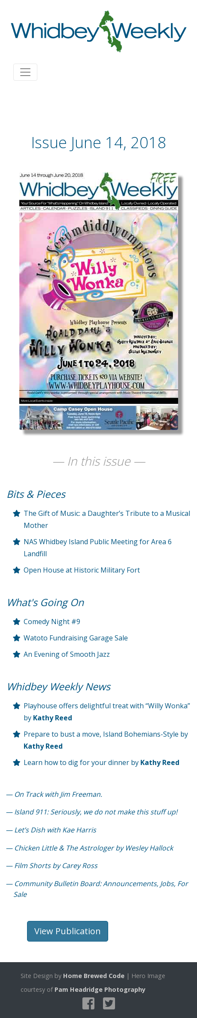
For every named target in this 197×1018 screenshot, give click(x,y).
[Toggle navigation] (25, 72)
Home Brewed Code (93, 976)
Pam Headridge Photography (100, 989)
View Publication (67, 931)
